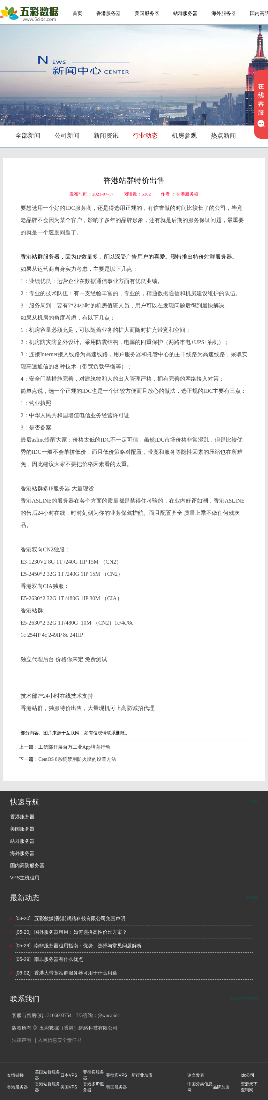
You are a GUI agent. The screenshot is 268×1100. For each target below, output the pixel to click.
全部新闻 (27, 135)
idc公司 (247, 1075)
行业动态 (145, 135)
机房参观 (184, 135)
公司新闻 (67, 135)
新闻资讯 (106, 135)
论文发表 (195, 1075)
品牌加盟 (221, 1087)
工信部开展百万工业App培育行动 (74, 747)
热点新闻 (223, 135)
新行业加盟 (142, 1075)
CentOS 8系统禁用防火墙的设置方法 (77, 759)
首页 (77, 13)
